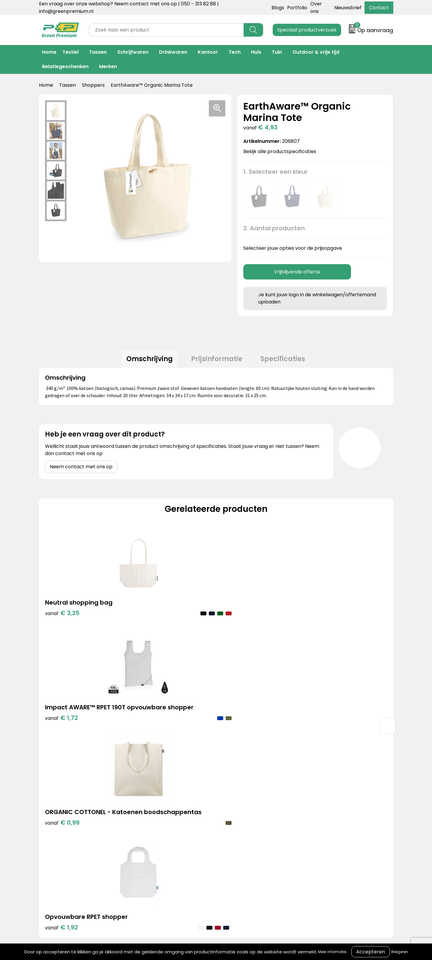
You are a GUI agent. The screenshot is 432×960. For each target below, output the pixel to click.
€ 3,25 (62, 615)
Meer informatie (332, 951)
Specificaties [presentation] (285, 360)
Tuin (277, 52)
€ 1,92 (327, 624)
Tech (235, 52)
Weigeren (399, 951)
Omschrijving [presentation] (147, 360)
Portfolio (297, 7)
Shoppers (93, 85)
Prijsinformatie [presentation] (216, 360)
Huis (256, 52)
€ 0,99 (239, 633)
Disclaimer (304, 821)
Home (49, 52)
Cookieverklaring (312, 802)
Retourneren (227, 811)
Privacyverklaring (312, 811)
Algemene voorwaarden (320, 793)
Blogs (278, 7)
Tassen (98, 52)
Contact (379, 7)
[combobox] (166, 30)
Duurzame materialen (158, 821)
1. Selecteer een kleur (275, 172)
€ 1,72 (150, 633)
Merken (108, 66)
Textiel (70, 52)
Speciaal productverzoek (307, 29)
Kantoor (208, 52)
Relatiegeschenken (65, 66)
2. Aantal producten (274, 228)
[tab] (147, 360)
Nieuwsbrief (348, 7)
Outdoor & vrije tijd (315, 52)
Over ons (222, 802)
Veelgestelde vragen (236, 821)
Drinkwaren (173, 52)
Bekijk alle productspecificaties (281, 151)
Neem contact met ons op (81, 469)
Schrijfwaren (132, 52)
